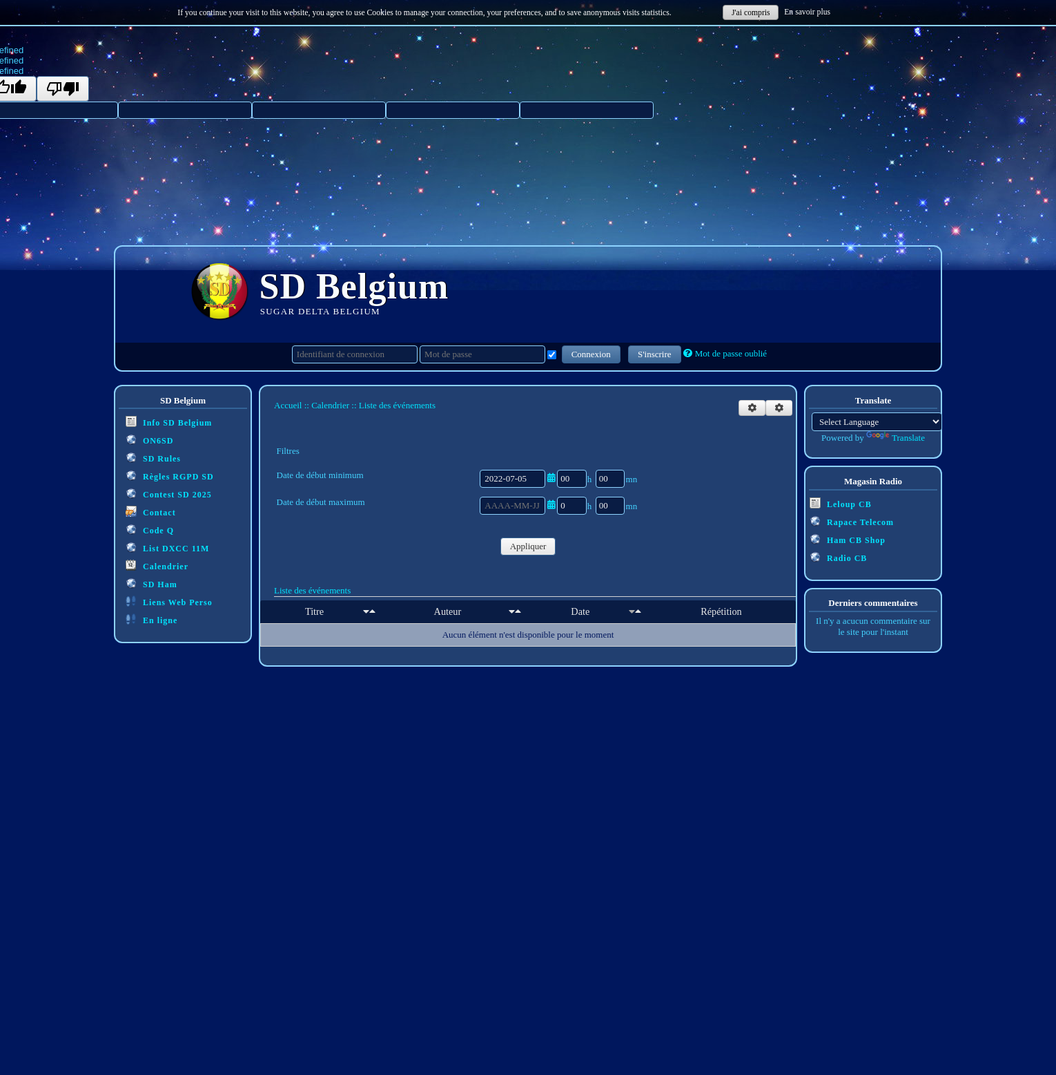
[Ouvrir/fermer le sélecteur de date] (551, 478)
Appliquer (528, 546)
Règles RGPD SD (170, 476)
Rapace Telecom (852, 521)
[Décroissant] (372, 611)
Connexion (591, 354)
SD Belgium (354, 286)
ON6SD (149, 440)
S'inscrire (655, 354)
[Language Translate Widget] (877, 421)
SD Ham (151, 583)
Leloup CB (841, 503)
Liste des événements (312, 590)
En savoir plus (807, 12)
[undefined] (63, 89)
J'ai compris (751, 12)
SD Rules (153, 458)
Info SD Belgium (169, 422)
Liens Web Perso (169, 601)
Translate (895, 437)
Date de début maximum (321, 502)
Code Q (150, 529)
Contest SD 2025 (169, 494)
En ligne (151, 619)
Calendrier (157, 565)
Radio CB (838, 557)
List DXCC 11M (167, 547)
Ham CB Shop (848, 539)
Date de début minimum (320, 475)
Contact (151, 511)
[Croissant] (366, 611)
